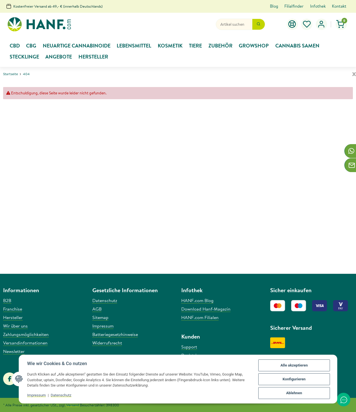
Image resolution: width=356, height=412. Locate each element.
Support (189, 347)
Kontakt (339, 6)
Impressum (36, 395)
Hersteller (13, 317)
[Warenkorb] (341, 24)
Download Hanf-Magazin (206, 309)
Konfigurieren (293, 379)
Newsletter (14, 351)
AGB (97, 309)
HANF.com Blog (197, 300)
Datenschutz (61, 395)
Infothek (318, 6)
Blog (274, 6)
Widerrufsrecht (107, 343)
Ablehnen (294, 393)
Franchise (12, 309)
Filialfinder (294, 6)
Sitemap (100, 317)
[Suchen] (234, 24)
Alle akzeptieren (293, 365)
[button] (321, 24)
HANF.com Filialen (200, 317)
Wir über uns (15, 326)
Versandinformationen (25, 343)
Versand (72, 404)
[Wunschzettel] (307, 24)
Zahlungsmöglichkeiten (26, 334)
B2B (7, 300)
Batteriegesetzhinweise (115, 334)
